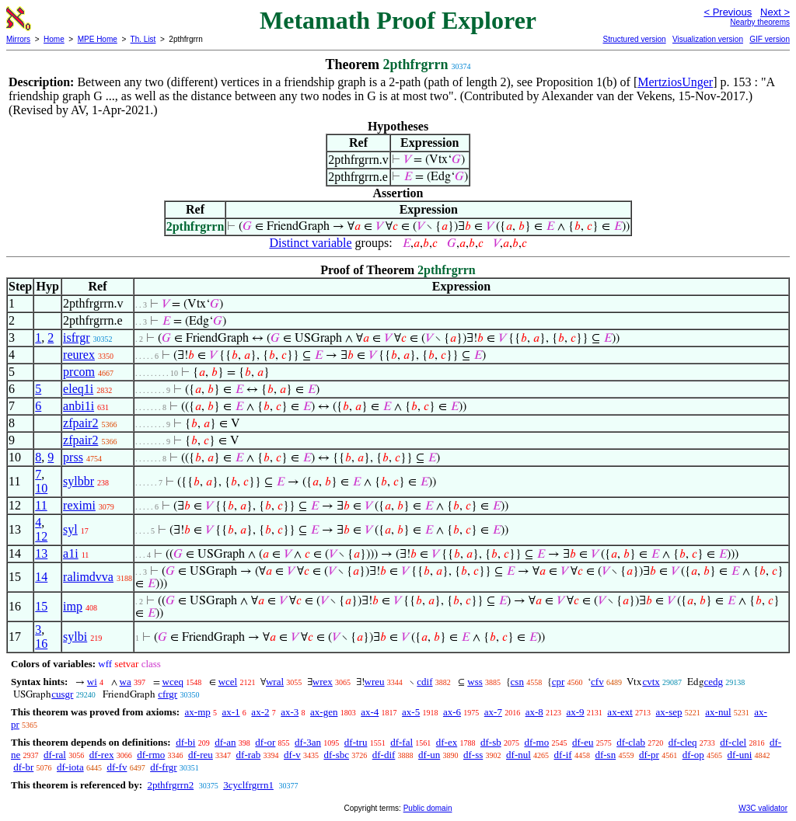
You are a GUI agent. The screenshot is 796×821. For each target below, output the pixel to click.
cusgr (62, 694)
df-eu (582, 742)
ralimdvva (88, 576)
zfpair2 (80, 423)
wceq (172, 681)
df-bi (185, 742)
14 (41, 576)
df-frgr (163, 767)
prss (73, 457)
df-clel (733, 742)
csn (517, 681)
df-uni (740, 754)
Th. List (143, 39)
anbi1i (78, 405)
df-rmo (151, 754)
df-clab (630, 742)
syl (70, 529)
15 (41, 606)
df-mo (536, 742)
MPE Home (97, 39)
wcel (228, 681)
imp (72, 606)
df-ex (446, 742)
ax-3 (289, 712)
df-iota (70, 767)
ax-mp (198, 712)
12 (41, 536)
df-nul (518, 754)
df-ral (55, 754)
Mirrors (18, 39)
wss (475, 681)
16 (41, 643)
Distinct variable (310, 242)
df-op (693, 754)
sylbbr (78, 481)
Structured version (633, 39)
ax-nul (718, 712)
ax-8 (534, 712)
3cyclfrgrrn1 (248, 785)
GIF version (769, 39)
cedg (714, 681)
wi (92, 681)
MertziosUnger (675, 82)
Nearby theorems (760, 22)
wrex (322, 681)
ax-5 (411, 712)
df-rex (101, 754)
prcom (79, 371)
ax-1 (231, 712)
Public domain (427, 808)
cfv (597, 681)
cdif (424, 681)
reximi (79, 505)
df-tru (356, 742)
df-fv (116, 767)
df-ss (473, 754)
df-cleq (683, 742)
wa (125, 681)
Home (54, 39)
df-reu (200, 754)
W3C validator (762, 808)
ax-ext (619, 712)
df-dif (384, 754)
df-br (23, 767)
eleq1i (78, 388)
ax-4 (370, 712)
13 (41, 553)
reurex (79, 354)
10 (41, 488)
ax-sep (669, 712)
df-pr (649, 754)
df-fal (401, 742)
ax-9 (576, 712)
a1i (71, 553)
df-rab (248, 754)
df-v (292, 754)
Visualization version (707, 39)
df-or (265, 742)
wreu (375, 681)
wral (275, 681)
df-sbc (336, 754)
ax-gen (323, 712)
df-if (563, 754)
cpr (558, 681)
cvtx (650, 681)
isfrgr (76, 337)
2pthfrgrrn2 (170, 785)
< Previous (727, 12)
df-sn (605, 754)
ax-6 (452, 712)
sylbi (75, 636)
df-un (429, 754)
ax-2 (260, 712)
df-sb (490, 742)
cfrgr (167, 694)
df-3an (308, 742)
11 (41, 505)
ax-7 (493, 712)
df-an (225, 742)
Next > (775, 12)
